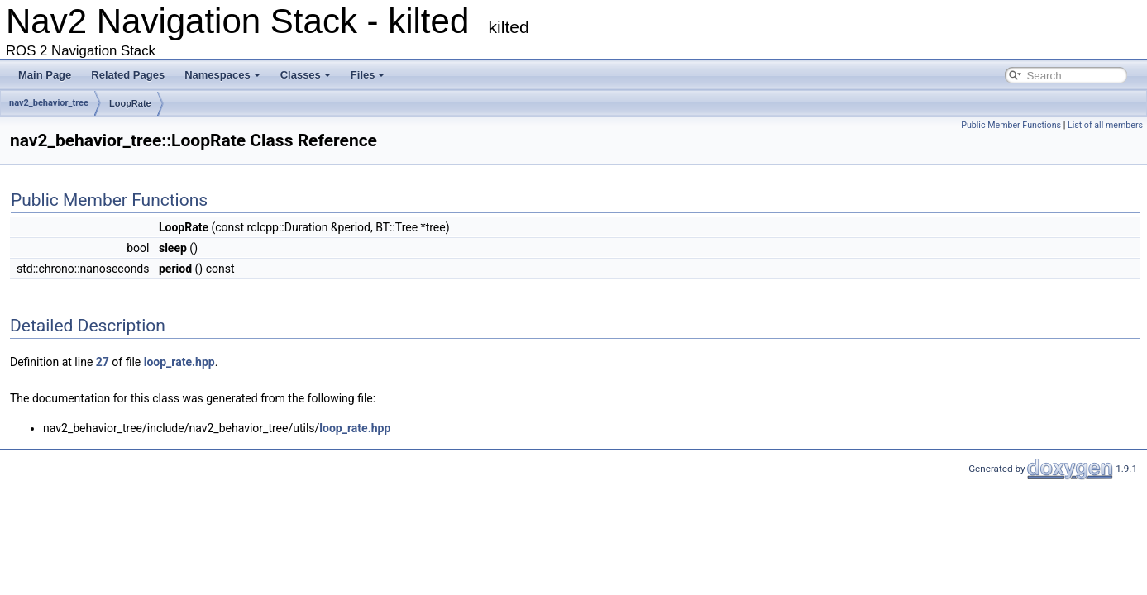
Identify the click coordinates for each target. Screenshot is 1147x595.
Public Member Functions (1011, 125)
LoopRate (130, 103)
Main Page (44, 75)
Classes (305, 75)
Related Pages (128, 75)
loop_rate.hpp (179, 362)
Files (368, 75)
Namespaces (222, 75)
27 (102, 362)
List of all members (1105, 125)
